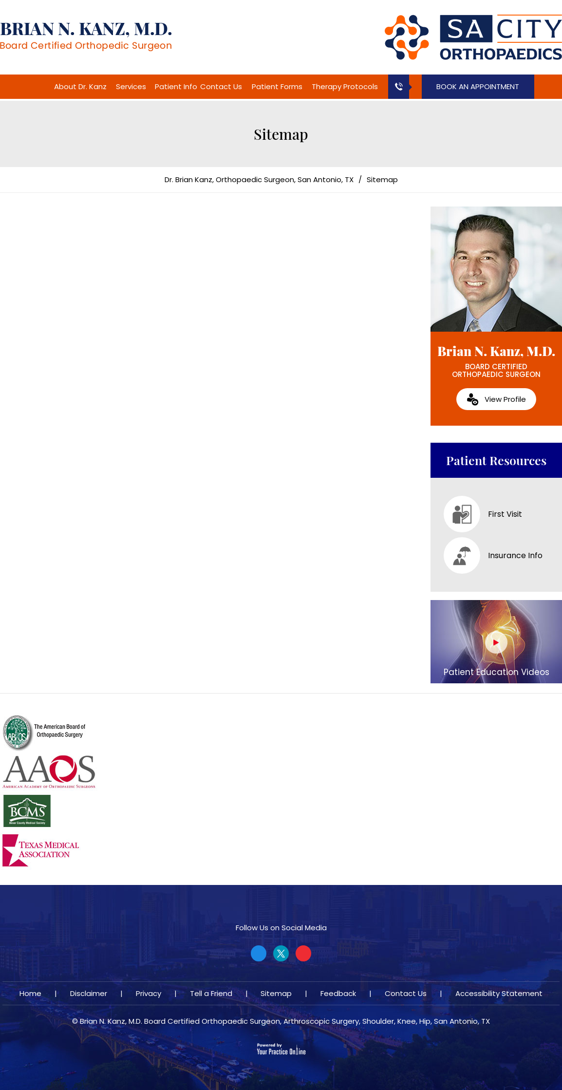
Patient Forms (277, 86)
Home (40, 86)
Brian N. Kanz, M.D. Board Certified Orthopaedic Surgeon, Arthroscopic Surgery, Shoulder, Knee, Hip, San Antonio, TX (285, 1021)
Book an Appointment (477, 86)
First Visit (483, 514)
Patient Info (176, 86)
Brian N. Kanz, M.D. (496, 360)
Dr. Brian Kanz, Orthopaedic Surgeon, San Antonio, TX (259, 179)
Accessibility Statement (499, 993)
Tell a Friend (211, 993)
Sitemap (276, 993)
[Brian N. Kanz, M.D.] (85, 36)
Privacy (148, 993)
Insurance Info (493, 555)
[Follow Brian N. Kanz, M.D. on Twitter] (281, 953)
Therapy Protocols (345, 86)
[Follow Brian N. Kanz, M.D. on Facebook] (258, 953)
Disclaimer (88, 993)
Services (131, 86)
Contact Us (221, 86)
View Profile (505, 399)
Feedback (338, 993)
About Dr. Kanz (80, 86)
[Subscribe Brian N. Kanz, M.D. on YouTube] (303, 953)
